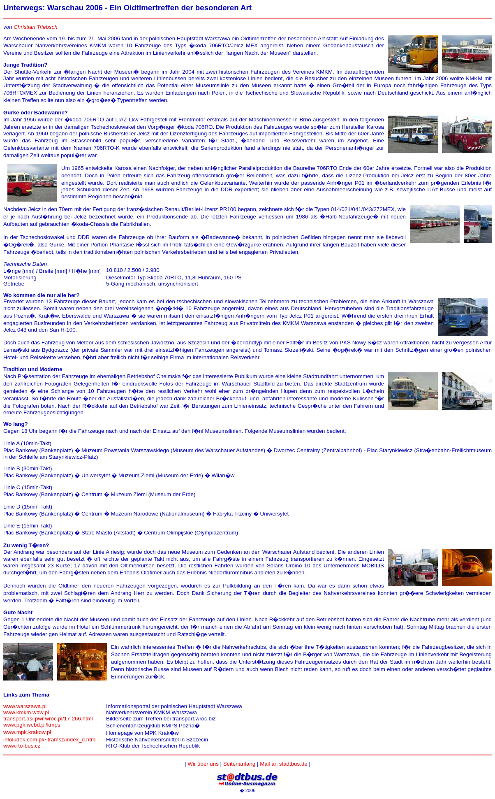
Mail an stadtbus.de (284, 764)
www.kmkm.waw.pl (26, 712)
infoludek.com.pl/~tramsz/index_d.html (50, 739)
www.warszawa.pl (24, 706)
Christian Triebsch (35, 27)
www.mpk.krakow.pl (27, 732)
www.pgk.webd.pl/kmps (31, 725)
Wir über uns (203, 764)
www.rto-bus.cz (21, 746)
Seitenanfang (239, 764)
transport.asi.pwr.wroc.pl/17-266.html (48, 718)
